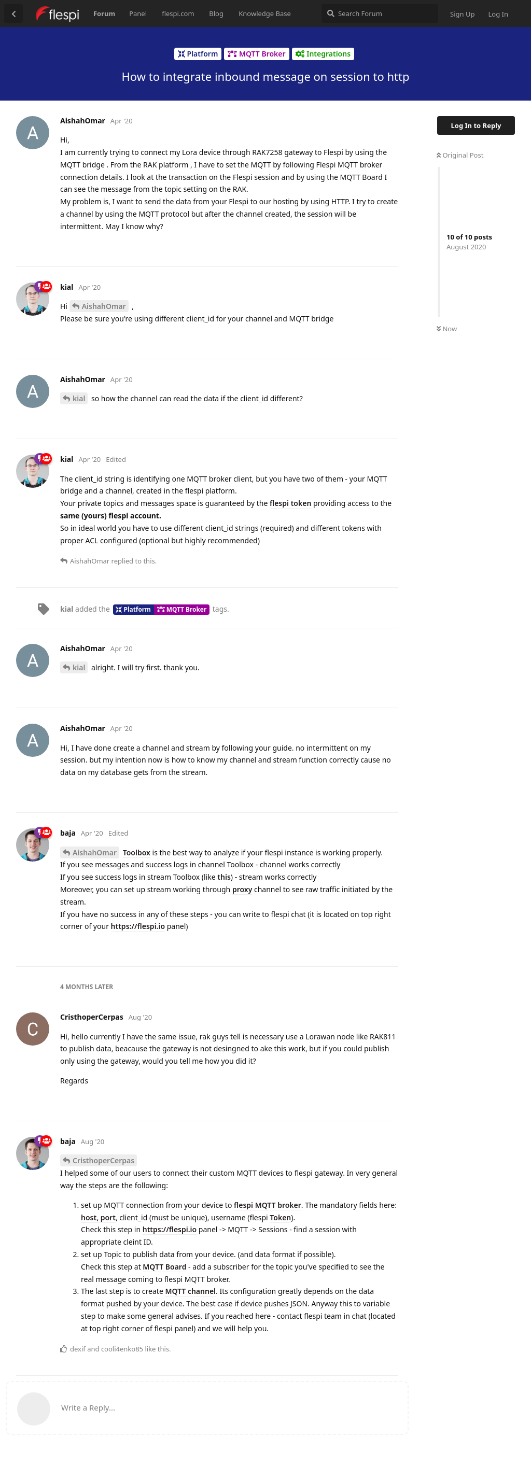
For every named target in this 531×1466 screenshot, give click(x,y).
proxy (242, 889)
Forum (104, 13)
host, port (98, 1217)
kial (79, 398)
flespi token (290, 503)
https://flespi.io (138, 926)
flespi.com (178, 13)
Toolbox (136, 852)
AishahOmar (104, 306)
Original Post (460, 155)
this (223, 877)
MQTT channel (190, 1291)
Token (280, 1217)
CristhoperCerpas (103, 1160)
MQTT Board (164, 1267)
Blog (216, 13)
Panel (138, 13)
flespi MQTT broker (267, 1205)
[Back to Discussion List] (13, 13)
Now (447, 328)
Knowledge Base (265, 13)
